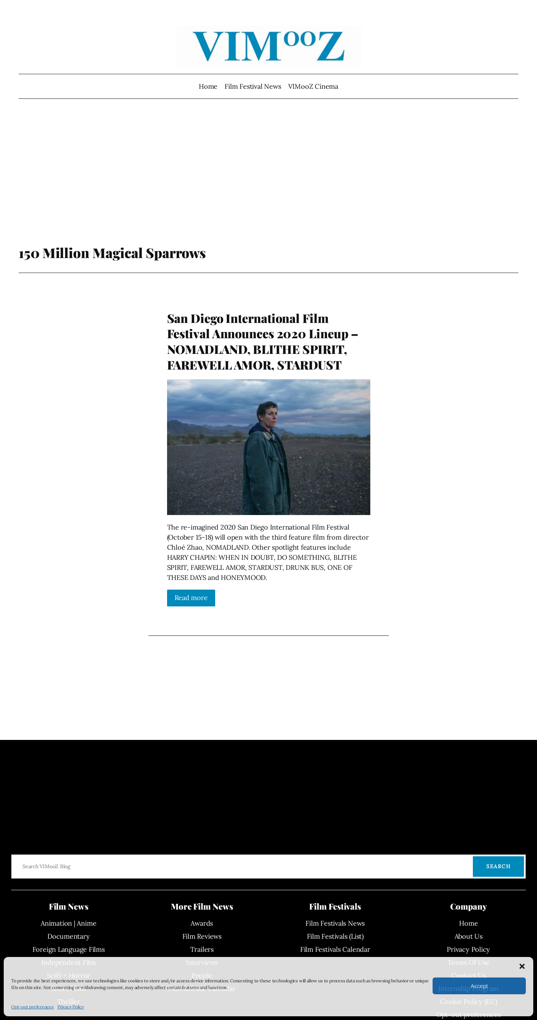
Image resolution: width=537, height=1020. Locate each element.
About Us (469, 936)
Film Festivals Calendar (335, 949)
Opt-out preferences (32, 1007)
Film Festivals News (335, 923)
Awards (202, 923)
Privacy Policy (70, 1007)
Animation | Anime (68, 923)
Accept (479, 986)
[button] (522, 966)
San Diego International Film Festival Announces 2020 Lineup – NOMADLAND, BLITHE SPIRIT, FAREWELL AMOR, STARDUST (263, 341)
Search (498, 866)
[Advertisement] (268, 184)
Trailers (202, 949)
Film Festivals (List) (335, 936)
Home (208, 86)
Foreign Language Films (68, 949)
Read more (191, 597)
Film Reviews (202, 936)
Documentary (68, 936)
